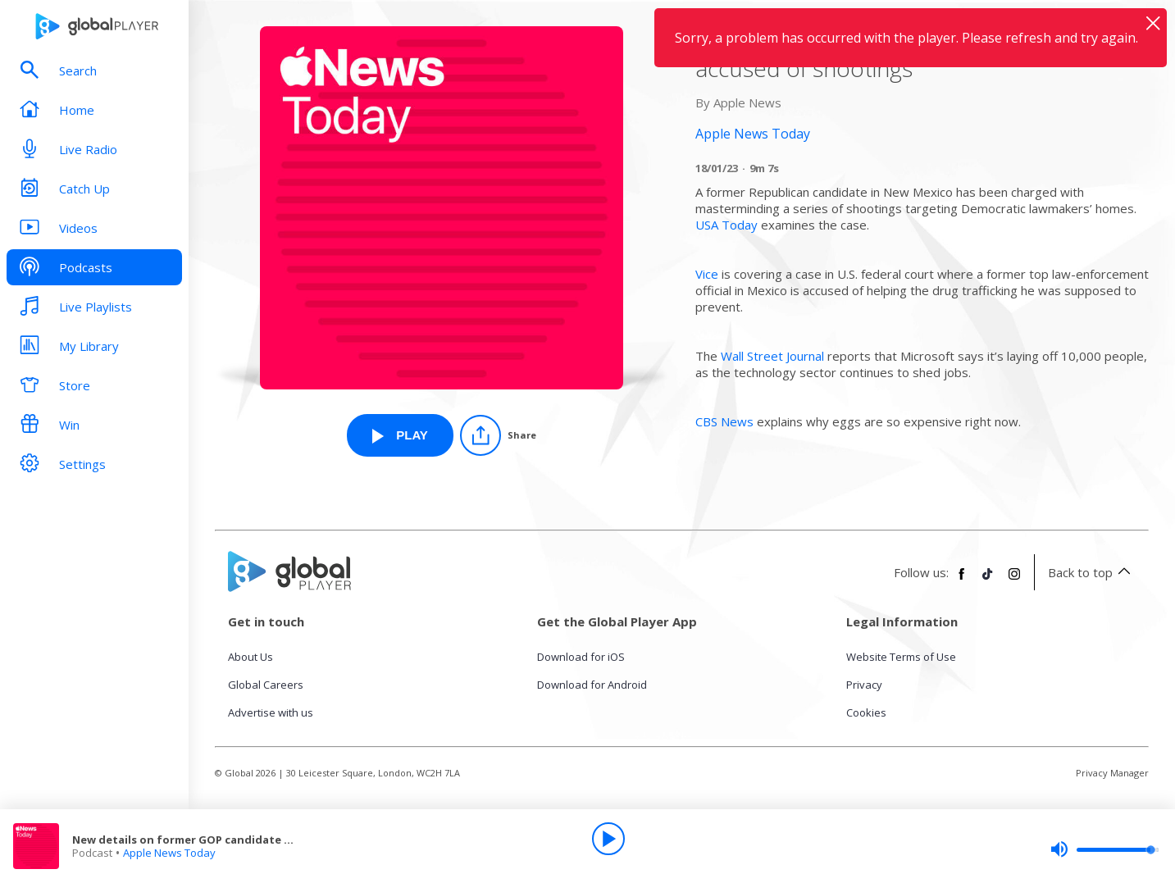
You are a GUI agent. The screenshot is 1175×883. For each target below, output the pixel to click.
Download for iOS (581, 656)
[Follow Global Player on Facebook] (961, 580)
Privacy (864, 684)
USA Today (726, 224)
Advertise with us (270, 712)
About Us (250, 656)
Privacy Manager (1112, 772)
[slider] (1104, 849)
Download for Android (592, 684)
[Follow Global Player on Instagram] (1014, 580)
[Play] (608, 838)
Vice (706, 274)
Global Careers (265, 684)
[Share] (498, 435)
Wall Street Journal (772, 356)
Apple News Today (169, 852)
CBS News (724, 421)
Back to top (1092, 572)
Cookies (866, 712)
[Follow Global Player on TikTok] (988, 580)
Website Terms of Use (901, 656)
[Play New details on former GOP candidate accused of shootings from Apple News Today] (400, 435)
